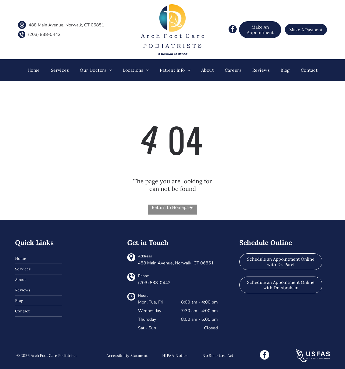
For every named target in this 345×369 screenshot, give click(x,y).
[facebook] (233, 30)
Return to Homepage (173, 207)
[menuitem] (33, 70)
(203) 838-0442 (44, 34)
